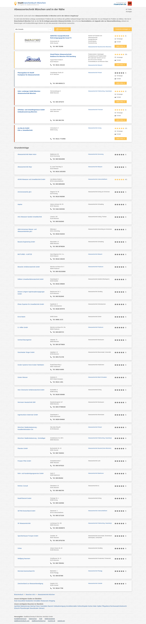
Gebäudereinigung (59, 606)
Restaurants (44, 601)
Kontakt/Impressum (20, 619)
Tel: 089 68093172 (58, 83)
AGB (40, 619)
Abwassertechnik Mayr (25, 167)
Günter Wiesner (23, 377)
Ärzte (16, 601)
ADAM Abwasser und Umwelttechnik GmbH (31, 179)
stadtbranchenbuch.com (21, 621)
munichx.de (51, 621)
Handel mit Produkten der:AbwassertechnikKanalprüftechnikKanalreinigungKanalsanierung (95, 39)
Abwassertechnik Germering (96, 154)
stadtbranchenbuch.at (38, 621)
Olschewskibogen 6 (69, 92)
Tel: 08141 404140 (58, 65)
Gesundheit (21, 601)
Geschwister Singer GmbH (26, 352)
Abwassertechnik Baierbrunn (96, 473)
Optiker (99, 606)
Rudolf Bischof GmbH (24, 498)
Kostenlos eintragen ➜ (123, 29)
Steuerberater (34, 608)
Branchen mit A (30, 594)
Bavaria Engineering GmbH (26, 242)
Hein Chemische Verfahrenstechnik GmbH (31, 390)
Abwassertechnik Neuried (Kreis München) (99, 46)
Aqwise (20, 204)
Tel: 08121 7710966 (58, 139)
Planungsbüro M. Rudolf (33, 74)
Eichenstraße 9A (69, 42)
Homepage (120, 39)
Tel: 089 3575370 (58, 102)
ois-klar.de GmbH (33, 129)
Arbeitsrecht (123, 606)
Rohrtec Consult (23, 486)
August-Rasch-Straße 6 (69, 61)
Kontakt (119, 42)
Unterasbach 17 (69, 129)
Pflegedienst (106, 606)
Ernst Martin (21, 317)
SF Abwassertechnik (24, 523)
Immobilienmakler (71, 606)
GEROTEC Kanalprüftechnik (69, 37)
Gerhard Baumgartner (24, 340)
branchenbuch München (32, 3)
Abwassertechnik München (46, 594)
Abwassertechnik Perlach (95, 72)
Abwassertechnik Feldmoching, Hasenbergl (100, 91)
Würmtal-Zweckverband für (26, 571)
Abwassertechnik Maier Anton (27, 154)
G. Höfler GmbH (23, 327)
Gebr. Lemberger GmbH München (33, 92)
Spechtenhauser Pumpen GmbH (28, 536)
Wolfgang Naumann (24, 558)
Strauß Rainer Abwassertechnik (69, 55)
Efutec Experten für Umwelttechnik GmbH (31, 304)
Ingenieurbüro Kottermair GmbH (28, 415)
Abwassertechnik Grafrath (95, 583)
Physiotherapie (24, 608)
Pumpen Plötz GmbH (24, 461)
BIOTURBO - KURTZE (25, 254)
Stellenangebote (50, 619)
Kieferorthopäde (82, 606)
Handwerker (29, 601)
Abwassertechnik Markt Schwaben (97, 377)
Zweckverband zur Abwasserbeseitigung (30, 583)
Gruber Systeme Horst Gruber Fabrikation (31, 365)
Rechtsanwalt (114, 606)
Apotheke (17, 606)
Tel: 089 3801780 (58, 120)
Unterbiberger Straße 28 (69, 73)
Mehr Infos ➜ (120, 46)
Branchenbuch (18, 594)
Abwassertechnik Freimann (95, 109)
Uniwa (20, 548)
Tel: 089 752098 (57, 46)
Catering (32, 606)
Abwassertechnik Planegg (95, 571)
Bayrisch (50, 606)
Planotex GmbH (23, 448)
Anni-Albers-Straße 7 (69, 110)
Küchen (90, 606)
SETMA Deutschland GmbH (26, 511)
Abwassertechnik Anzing (94, 128)
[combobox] (15, 29)
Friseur (37, 606)
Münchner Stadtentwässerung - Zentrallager (31, 438)
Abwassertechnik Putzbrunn (95, 266)
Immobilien (37, 601)
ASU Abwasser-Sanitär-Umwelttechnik (30, 217)
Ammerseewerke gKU (24, 192)
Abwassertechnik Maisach (95, 65)
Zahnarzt (41, 608)
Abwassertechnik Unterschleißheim (97, 179)
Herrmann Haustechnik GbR (26, 402)
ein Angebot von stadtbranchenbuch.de (28, 4)
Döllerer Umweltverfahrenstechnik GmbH (30, 279)
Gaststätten (44, 606)
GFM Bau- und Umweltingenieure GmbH (33, 111)
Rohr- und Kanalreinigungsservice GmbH (30, 473)
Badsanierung (25, 606)
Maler (95, 606)
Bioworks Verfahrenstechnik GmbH (29, 267)
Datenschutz (33, 619)
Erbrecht (17, 608)
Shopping (52, 601)
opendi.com (61, 621)
